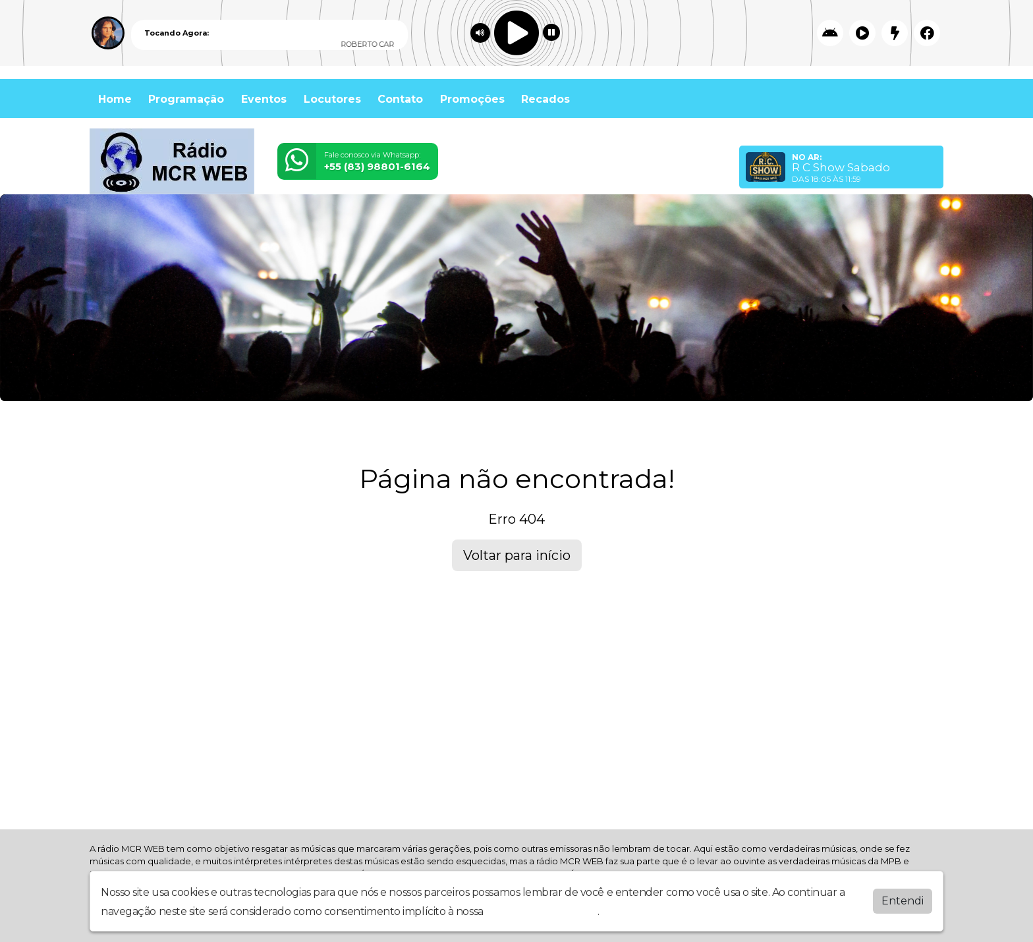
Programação (186, 99)
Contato (400, 99)
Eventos (264, 99)
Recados (545, 99)
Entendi (902, 901)
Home (115, 99)
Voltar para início (517, 555)
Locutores (332, 99)
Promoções (472, 99)
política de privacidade (542, 911)
